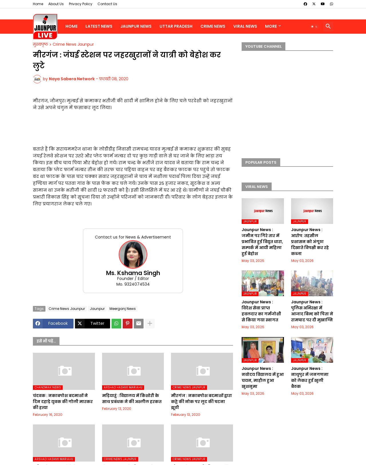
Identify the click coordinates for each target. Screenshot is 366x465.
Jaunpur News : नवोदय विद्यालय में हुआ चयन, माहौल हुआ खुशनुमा (263, 377)
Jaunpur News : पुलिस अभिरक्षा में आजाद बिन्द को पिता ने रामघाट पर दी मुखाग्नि (312, 311)
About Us (56, 3)
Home (38, 3)
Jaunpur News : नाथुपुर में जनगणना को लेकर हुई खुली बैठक (310, 377)
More (271, 26)
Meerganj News (123, 308)
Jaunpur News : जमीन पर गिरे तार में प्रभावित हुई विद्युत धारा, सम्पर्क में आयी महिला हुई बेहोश (262, 241)
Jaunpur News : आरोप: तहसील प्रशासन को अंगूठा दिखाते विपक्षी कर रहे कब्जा (310, 241)
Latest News (98, 26)
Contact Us (107, 3)
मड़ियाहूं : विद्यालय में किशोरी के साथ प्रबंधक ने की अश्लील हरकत (132, 398)
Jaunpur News (136, 26)
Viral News (245, 26)
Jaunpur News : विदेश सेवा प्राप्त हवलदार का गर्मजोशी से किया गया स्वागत (261, 311)
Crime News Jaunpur (73, 44)
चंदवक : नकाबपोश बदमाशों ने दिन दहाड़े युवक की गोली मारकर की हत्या (63, 401)
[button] (314, 26)
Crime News (212, 26)
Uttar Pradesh (176, 26)
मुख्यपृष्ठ (40, 44)
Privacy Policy (80, 3)
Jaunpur (97, 308)
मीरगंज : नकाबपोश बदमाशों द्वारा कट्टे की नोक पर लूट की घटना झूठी (201, 401)
